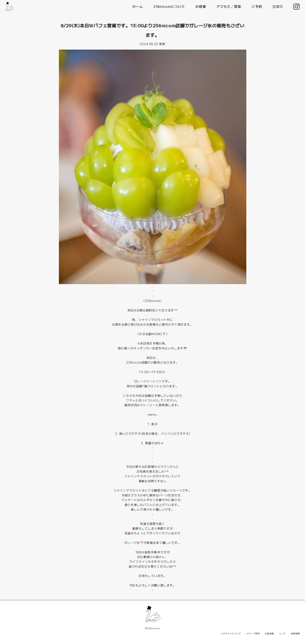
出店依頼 (269, 633)
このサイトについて (231, 633)
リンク (282, 633)
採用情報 (295, 633)
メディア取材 (253, 633)
